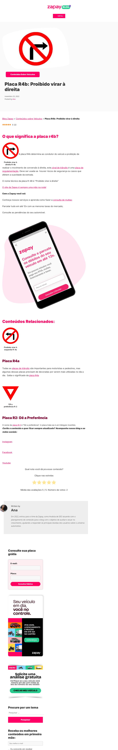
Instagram (7, 442)
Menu (59, 16)
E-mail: (14, 563)
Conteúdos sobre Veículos (22, 74)
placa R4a (34, 375)
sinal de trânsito (59, 167)
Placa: (14, 573)
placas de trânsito (21, 368)
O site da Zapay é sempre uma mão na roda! (24, 187)
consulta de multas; (62, 200)
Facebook (7, 452)
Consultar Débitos (25, 584)
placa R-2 (17, 425)
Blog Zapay (7, 118)
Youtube (6, 463)
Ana (14, 99)
